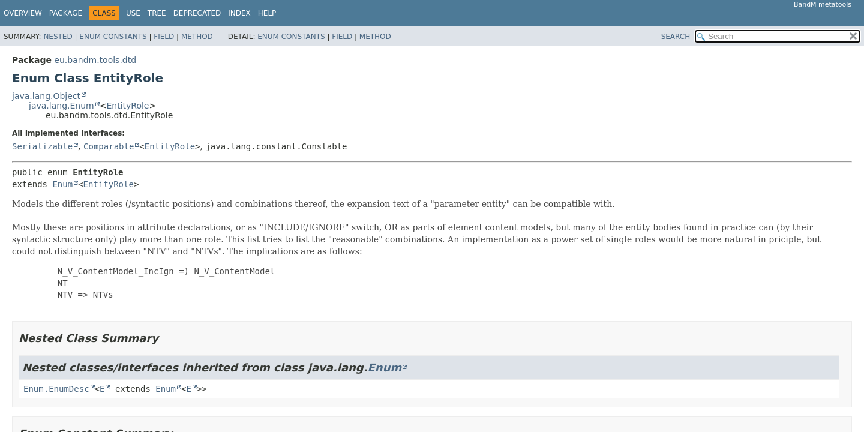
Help (267, 13)
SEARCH (676, 36)
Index (239, 13)
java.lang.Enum (61, 105)
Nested (57, 36)
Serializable (42, 146)
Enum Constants (112, 36)
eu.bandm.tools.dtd (95, 60)
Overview (23, 13)
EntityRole (127, 105)
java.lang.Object (46, 96)
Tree (157, 13)
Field (164, 36)
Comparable (108, 146)
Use (133, 13)
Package (65, 13)
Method (197, 36)
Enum (62, 184)
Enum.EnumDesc (56, 389)
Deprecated (197, 13)
